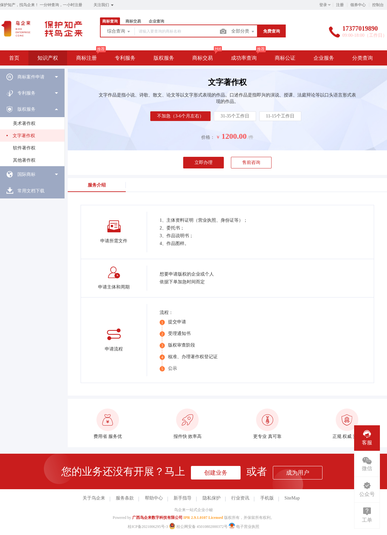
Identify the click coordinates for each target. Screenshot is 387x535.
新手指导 (183, 498)
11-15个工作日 (280, 116)
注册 (340, 5)
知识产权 (47, 58)
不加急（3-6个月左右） (180, 116)
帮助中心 (154, 498)
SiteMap (292, 498)
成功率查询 (244, 58)
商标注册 (86, 58)
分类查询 (362, 58)
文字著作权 (24, 135)
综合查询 (119, 31)
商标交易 (133, 21)
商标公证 (285, 58)
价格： (208, 137)
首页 (14, 58)
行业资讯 (240, 498)
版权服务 (164, 58)
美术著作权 (24, 123)
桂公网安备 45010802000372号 (199, 526)
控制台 (378, 5)
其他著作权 (24, 160)
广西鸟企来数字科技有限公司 (157, 517)
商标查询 (110, 21)
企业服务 (323, 58)
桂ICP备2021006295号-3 (148, 526)
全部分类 (243, 31)
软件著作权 (24, 148)
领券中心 (358, 5)
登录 (323, 5)
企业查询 (156, 21)
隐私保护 (212, 498)
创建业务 (215, 472)
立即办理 (203, 162)
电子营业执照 (244, 526)
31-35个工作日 (235, 116)
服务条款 (125, 498)
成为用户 (297, 472)
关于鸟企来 (94, 498)
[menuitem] (32, 77)
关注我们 (104, 5)
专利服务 (125, 58)
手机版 (267, 498)
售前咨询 (251, 162)
